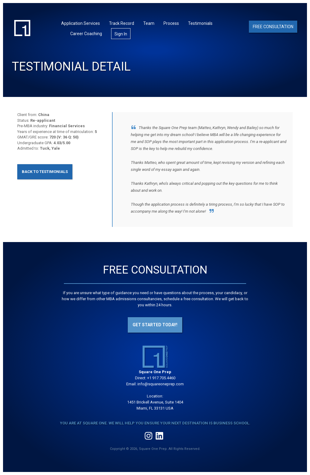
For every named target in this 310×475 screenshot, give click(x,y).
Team (148, 23)
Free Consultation (273, 26)
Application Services (80, 23)
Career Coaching (86, 33)
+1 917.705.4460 (161, 378)
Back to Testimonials (45, 171)
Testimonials (200, 23)
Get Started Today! (155, 324)
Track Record (121, 23)
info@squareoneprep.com (160, 384)
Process (171, 23)
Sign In (120, 34)
